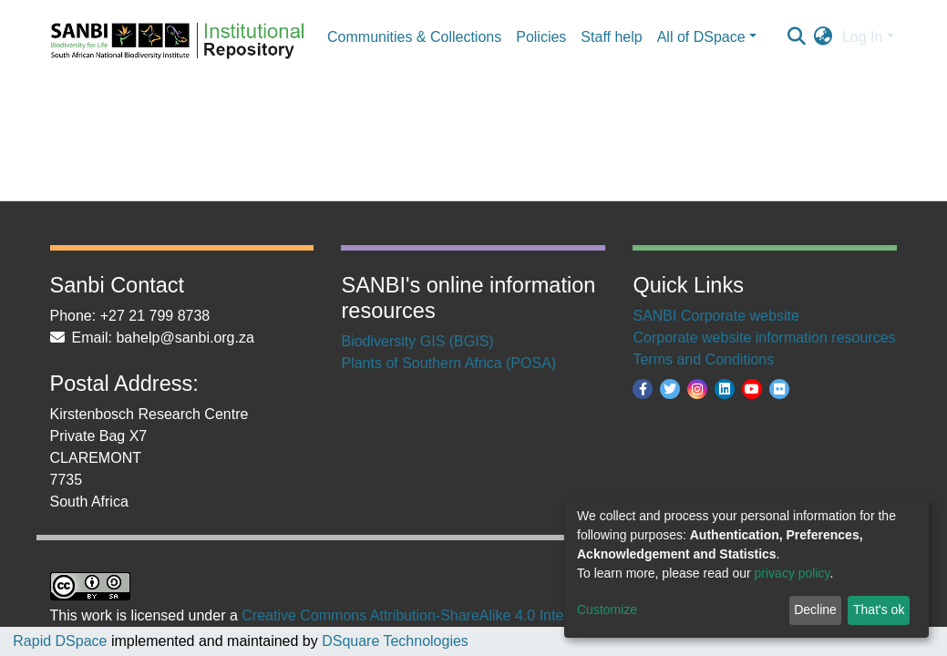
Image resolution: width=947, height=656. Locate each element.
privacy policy (792, 573)
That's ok (878, 609)
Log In (862, 37)
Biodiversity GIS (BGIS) (417, 341)
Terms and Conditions (703, 359)
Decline (815, 609)
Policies (541, 37)
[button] (823, 37)
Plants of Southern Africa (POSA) (448, 363)
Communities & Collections (414, 37)
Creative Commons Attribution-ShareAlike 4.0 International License (458, 615)
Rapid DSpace (60, 641)
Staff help (611, 37)
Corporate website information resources (764, 337)
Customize (607, 609)
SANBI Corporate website (715, 315)
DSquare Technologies (393, 641)
